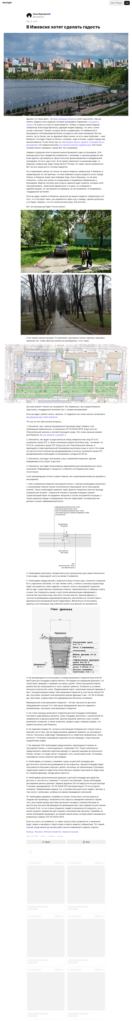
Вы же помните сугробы (51, 435)
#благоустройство (53, 832)
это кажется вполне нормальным (75, 145)
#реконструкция (70, 832)
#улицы (30, 832)
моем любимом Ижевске (64, 119)
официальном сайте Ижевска (43, 417)
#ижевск (39, 832)
